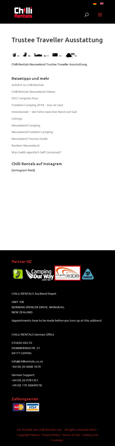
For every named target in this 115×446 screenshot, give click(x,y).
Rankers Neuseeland (25, 145)
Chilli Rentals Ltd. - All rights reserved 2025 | (68, 429)
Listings (17, 118)
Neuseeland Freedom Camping (32, 132)
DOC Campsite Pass (25, 98)
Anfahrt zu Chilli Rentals (28, 85)
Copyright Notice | (29, 435)
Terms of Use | (72, 435)
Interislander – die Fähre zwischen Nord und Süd (44, 112)
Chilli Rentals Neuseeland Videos (33, 91)
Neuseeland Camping (26, 125)
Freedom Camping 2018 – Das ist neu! (37, 105)
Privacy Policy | (52, 435)
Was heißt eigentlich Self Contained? (36, 152)
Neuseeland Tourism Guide (30, 138)
